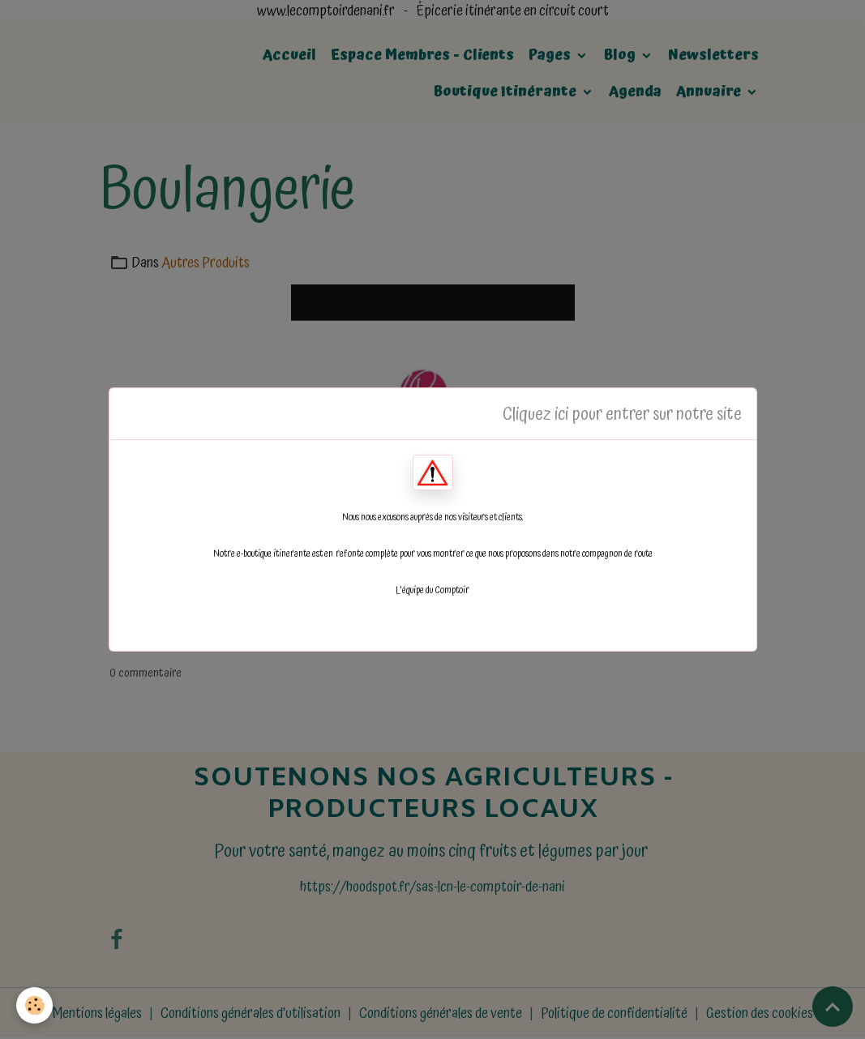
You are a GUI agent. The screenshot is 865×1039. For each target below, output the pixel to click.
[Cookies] (34, 1005)
